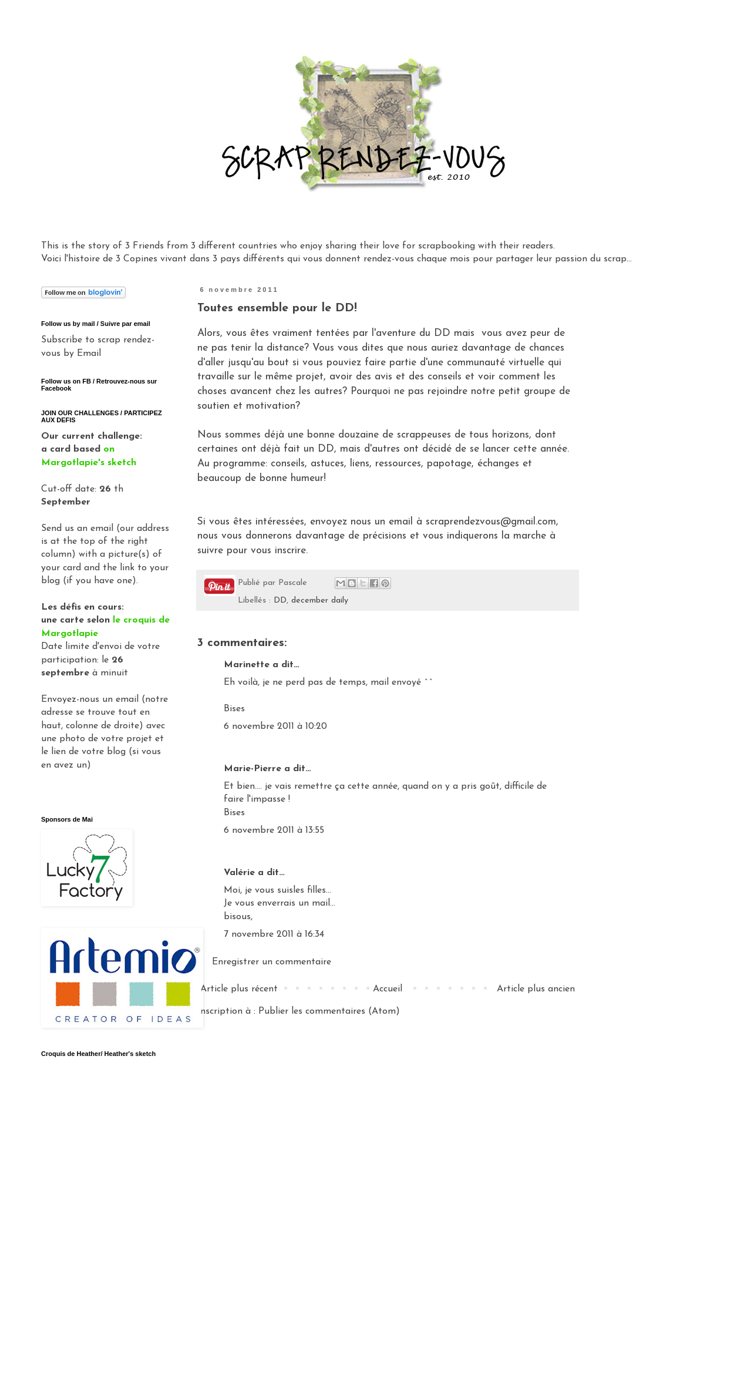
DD (280, 600)
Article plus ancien (536, 989)
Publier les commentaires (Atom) (329, 1011)
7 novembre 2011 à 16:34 (274, 934)
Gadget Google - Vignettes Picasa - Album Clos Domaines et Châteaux (101, 1178)
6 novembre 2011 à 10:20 (275, 726)
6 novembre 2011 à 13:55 (274, 830)
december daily (319, 600)
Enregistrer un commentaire (271, 962)
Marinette (247, 665)
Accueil (387, 989)
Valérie (239, 872)
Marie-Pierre (252, 768)
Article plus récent (239, 989)
